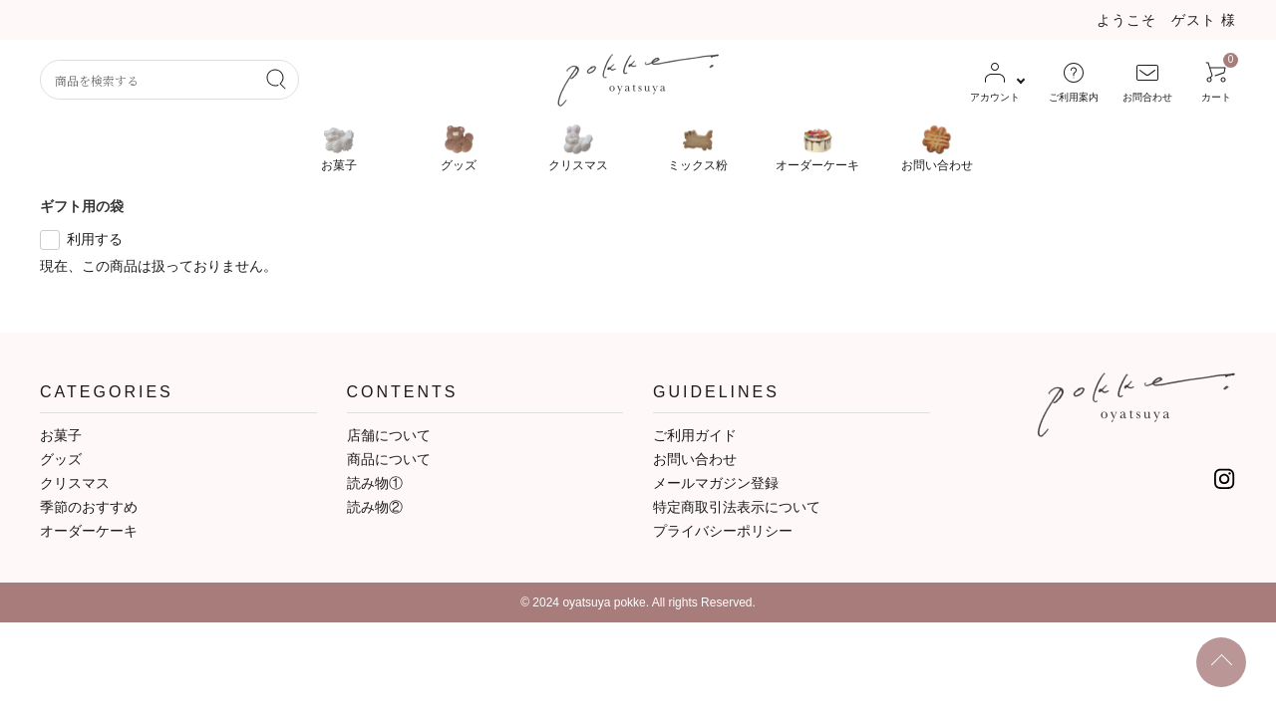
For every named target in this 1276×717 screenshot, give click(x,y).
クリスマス (75, 483)
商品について (389, 459)
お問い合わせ (695, 459)
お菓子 (61, 435)
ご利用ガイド (695, 435)
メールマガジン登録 (716, 483)
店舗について (389, 435)
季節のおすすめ (89, 507)
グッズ (61, 459)
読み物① (375, 483)
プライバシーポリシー (723, 531)
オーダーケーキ (89, 531)
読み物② (375, 507)
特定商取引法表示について (736, 507)
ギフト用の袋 (82, 206)
